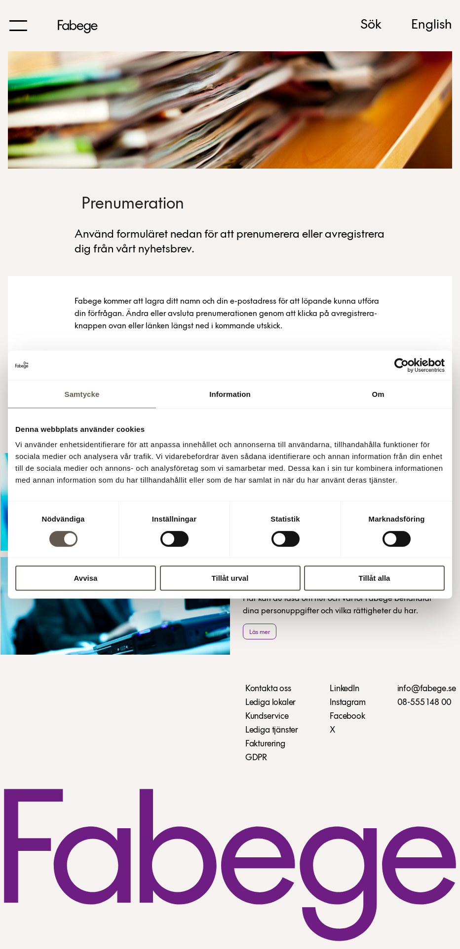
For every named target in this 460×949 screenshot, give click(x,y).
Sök (371, 25)
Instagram (347, 702)
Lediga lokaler (270, 702)
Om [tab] (378, 394)
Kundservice (267, 716)
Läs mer (259, 632)
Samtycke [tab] (82, 394)
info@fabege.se (426, 689)
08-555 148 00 (424, 702)
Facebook (347, 716)
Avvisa (86, 578)
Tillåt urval (230, 578)
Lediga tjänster (271, 730)
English (431, 25)
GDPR (256, 758)
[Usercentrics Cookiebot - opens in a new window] (401, 365)
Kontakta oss (268, 689)
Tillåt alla (374, 578)
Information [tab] (230, 394)
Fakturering (265, 744)
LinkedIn (344, 689)
